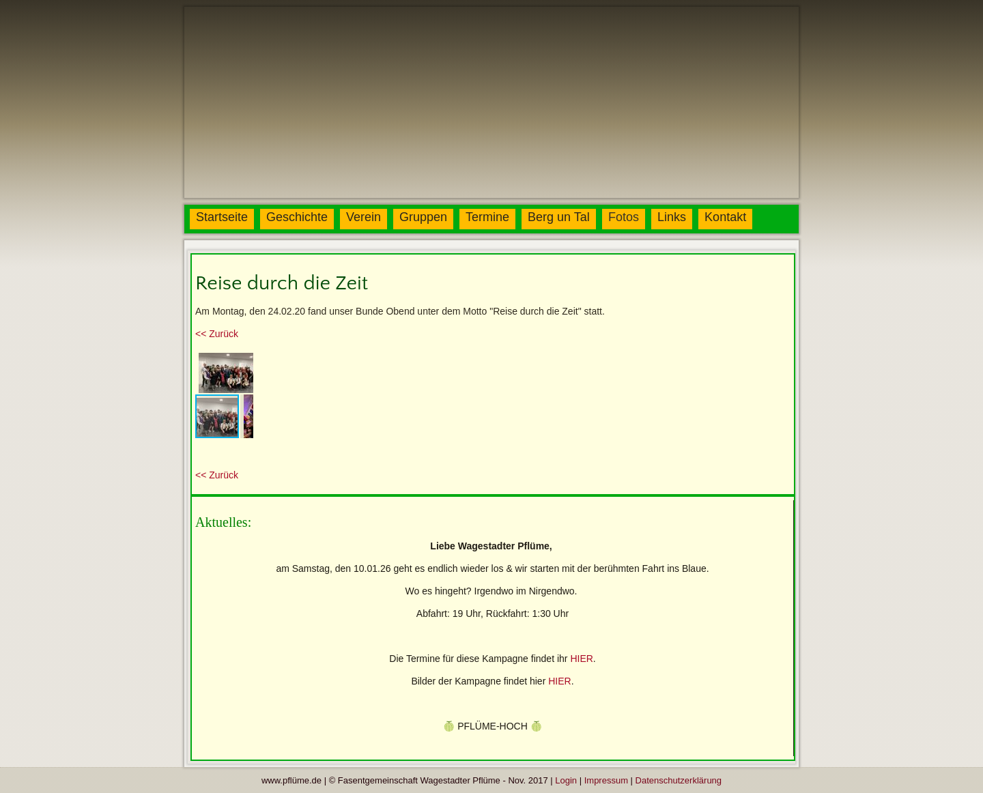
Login (566, 780)
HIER (581, 658)
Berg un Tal (559, 217)
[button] (241, 362)
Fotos (623, 217)
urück (216, 333)
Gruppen (423, 217)
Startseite (222, 217)
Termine (487, 217)
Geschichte (297, 217)
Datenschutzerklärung (679, 780)
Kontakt (725, 217)
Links (671, 217)
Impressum (606, 780)
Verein (363, 217)
